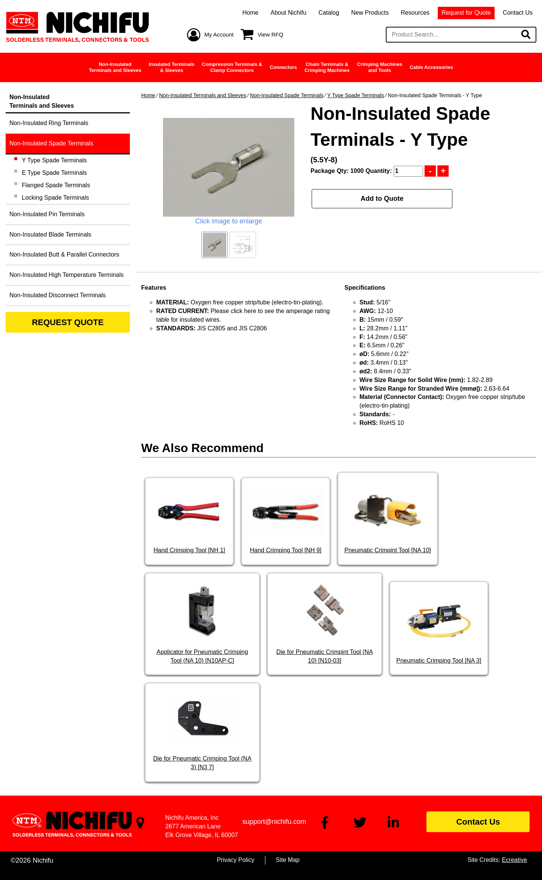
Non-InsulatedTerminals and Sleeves (115, 67)
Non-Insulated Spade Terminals (286, 95)
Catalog (328, 12)
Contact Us (518, 12)
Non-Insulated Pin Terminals (47, 214)
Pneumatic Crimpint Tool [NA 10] (387, 550)
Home (250, 12)
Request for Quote (466, 12)
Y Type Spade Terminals (355, 95)
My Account (219, 34)
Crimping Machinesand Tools (379, 67)
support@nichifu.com (274, 821)
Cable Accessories (431, 67)
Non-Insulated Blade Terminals (50, 234)
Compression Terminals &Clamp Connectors (232, 67)
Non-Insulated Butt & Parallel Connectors (64, 254)
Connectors (283, 67)
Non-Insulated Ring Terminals (48, 123)
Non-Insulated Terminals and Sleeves (202, 95)
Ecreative (514, 860)
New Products (370, 12)
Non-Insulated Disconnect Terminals (57, 295)
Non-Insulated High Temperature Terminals (66, 275)
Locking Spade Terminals (55, 197)
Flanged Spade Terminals (56, 185)
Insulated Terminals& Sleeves (171, 67)
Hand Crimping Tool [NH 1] (189, 550)
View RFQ (270, 34)
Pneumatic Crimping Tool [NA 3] (438, 660)
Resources (415, 12)
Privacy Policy (235, 860)
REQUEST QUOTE (68, 322)
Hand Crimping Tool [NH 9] (285, 550)
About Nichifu (288, 12)
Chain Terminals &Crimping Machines (327, 67)
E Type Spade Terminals (54, 173)
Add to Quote (382, 198)
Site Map (288, 860)
